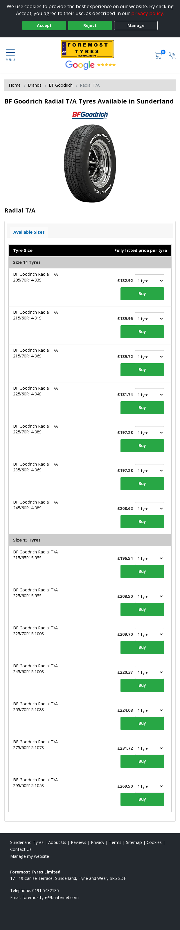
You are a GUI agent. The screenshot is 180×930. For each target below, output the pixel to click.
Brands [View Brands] (35, 85)
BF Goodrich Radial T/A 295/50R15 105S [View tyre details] (35, 782)
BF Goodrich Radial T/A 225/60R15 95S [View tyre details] (35, 592)
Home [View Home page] (15, 85)
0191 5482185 (45, 890)
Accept (44, 25)
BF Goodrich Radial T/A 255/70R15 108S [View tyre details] (35, 706)
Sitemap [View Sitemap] (134, 842)
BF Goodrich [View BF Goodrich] (61, 85)
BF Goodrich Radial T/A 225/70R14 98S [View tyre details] (35, 429)
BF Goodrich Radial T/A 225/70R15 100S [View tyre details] (35, 630)
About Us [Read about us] (57, 842)
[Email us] (50, 897)
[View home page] (90, 49)
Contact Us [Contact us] (21, 849)
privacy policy (147, 13)
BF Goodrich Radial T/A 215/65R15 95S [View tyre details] (35, 554)
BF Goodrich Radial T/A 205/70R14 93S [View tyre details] (35, 277)
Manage (136, 25)
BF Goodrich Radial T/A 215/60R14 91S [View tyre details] (35, 315)
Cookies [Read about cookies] (154, 842)
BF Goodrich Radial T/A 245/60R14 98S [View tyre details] (35, 505)
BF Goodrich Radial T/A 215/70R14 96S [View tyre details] (35, 353)
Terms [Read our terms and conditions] (115, 842)
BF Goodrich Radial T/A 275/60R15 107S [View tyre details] (35, 744)
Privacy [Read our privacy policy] (97, 842)
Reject (90, 25)
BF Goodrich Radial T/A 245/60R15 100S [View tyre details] (35, 668)
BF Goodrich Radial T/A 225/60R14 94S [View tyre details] (35, 391)
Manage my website (29, 856)
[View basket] (159, 55)
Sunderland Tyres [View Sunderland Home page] (27, 842)
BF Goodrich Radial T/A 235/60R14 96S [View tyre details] (35, 467)
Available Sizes (29, 232)
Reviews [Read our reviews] (78, 842)
